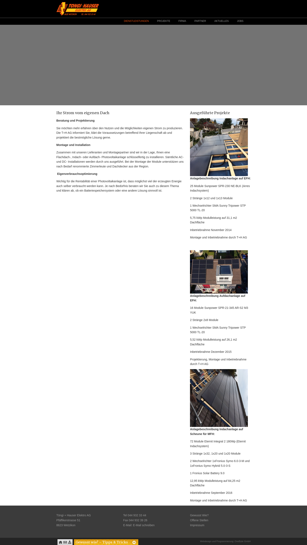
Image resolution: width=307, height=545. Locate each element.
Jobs (240, 21)
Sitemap (70, 542)
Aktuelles (221, 21)
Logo (77, 9)
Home (60, 542)
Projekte (163, 21)
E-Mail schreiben (143, 525)
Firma (182, 21)
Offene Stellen (199, 520)
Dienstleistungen (136, 21)
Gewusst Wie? (199, 515)
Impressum (197, 525)
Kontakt (65, 542)
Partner (200, 21)
